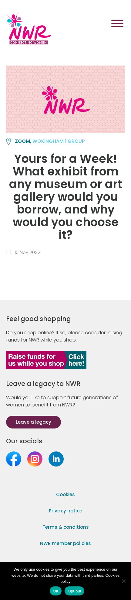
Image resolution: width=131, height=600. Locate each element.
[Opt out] (123, 581)
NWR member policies (65, 543)
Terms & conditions (65, 527)
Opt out (74, 591)
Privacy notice (65, 511)
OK (56, 591)
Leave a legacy (33, 422)
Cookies (65, 494)
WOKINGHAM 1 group (58, 141)
